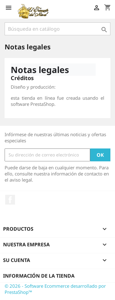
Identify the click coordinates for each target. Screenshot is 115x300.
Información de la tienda (39, 275)
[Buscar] (57, 28)
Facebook (10, 200)
